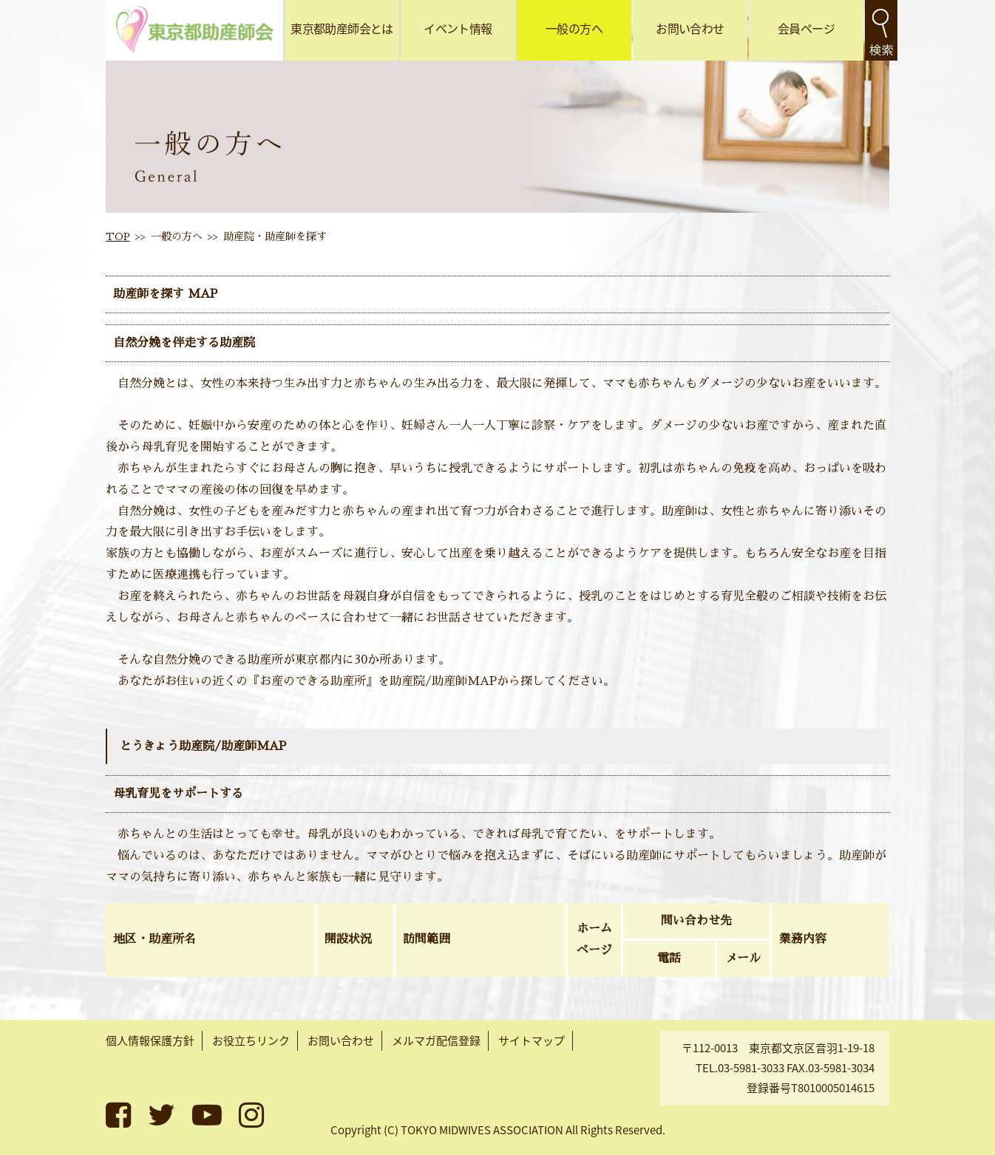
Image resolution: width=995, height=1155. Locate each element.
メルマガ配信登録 (436, 1040)
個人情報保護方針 (150, 1040)
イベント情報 (458, 28)
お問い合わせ (690, 28)
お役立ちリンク (251, 1040)
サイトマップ (531, 1040)
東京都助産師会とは (342, 28)
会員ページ (806, 28)
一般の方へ (574, 28)
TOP (118, 236)
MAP (200, 294)
